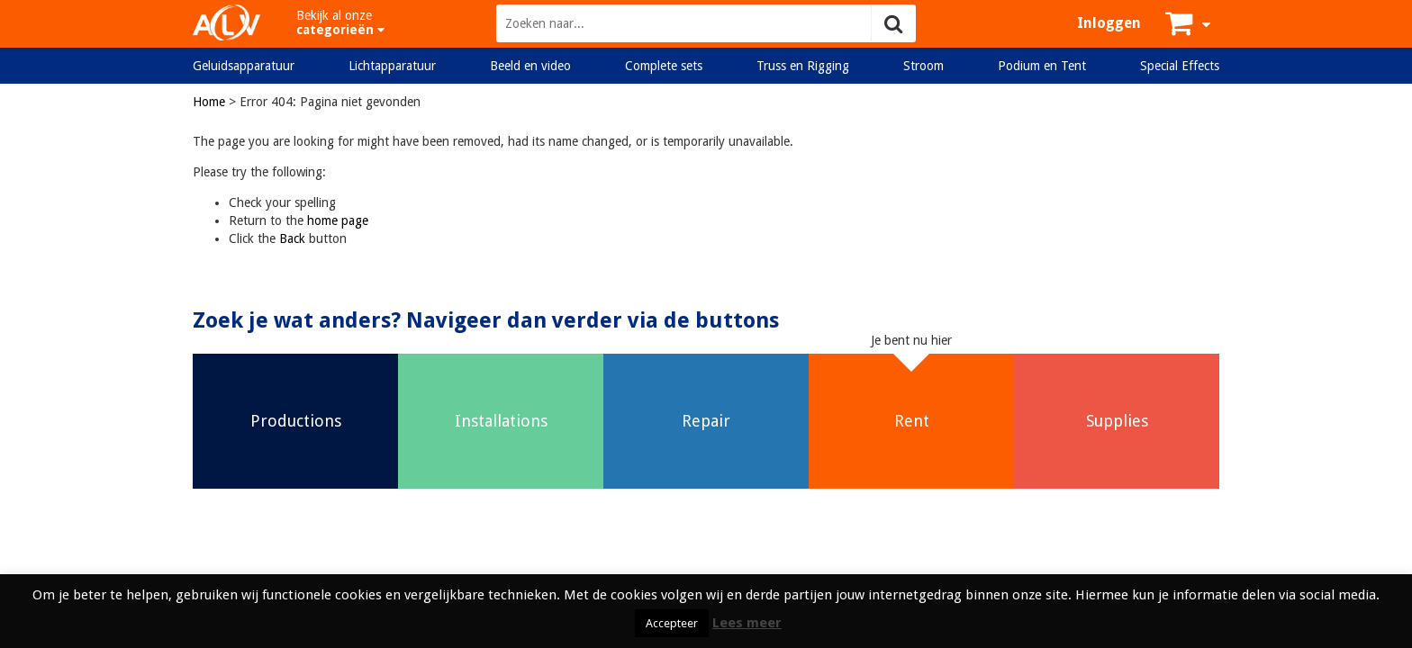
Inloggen (1109, 23)
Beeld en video (530, 65)
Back (292, 238)
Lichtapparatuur (392, 65)
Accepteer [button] (672, 623)
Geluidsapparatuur (243, 65)
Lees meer (747, 623)
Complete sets (663, 65)
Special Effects (1179, 65)
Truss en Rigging (802, 65)
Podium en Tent (1042, 65)
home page (337, 220)
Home (209, 101)
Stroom (923, 65)
